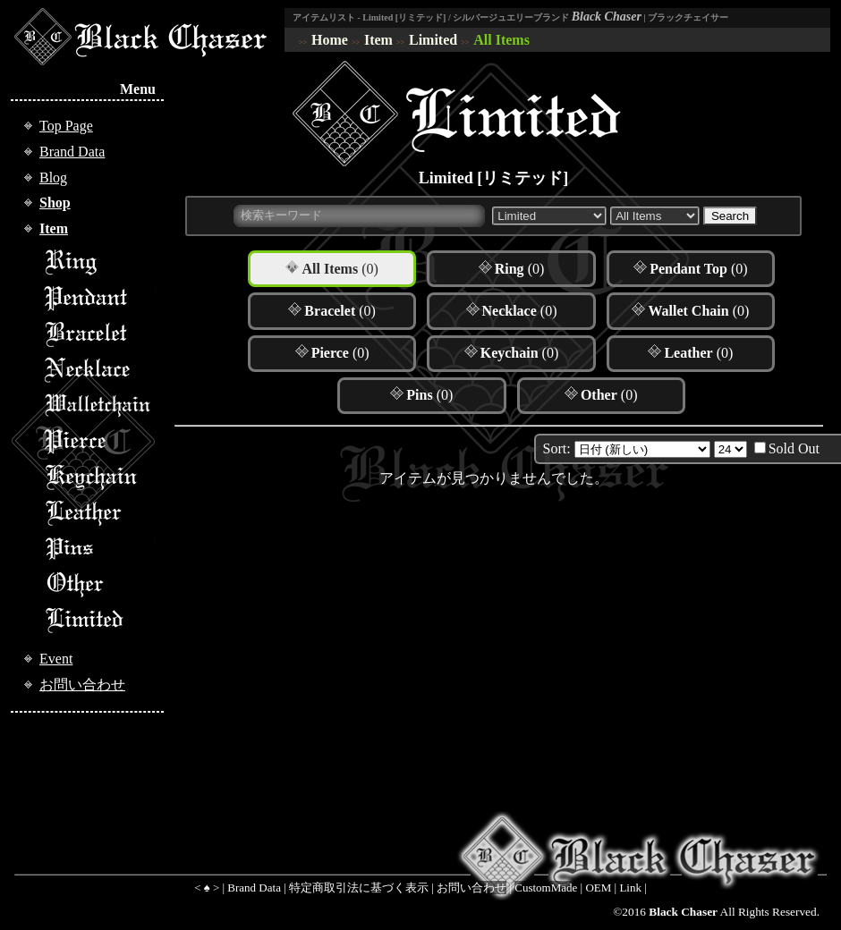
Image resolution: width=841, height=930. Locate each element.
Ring (99, 262)
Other (99, 584)
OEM (598, 887)
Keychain (99, 476)
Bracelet (99, 333)
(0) (340, 268)
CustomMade (545, 887)
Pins (99, 548)
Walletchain (99, 405)
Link (630, 887)
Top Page (66, 125)
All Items (501, 39)
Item (378, 39)
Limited (433, 39)
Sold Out (794, 448)
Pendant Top (99, 297)
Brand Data (72, 151)
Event (55, 658)
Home (329, 39)
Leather (99, 512)
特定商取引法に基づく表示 (359, 887)
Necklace (99, 369)
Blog (53, 177)
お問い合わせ (82, 684)
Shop (55, 202)
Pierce (99, 441)
